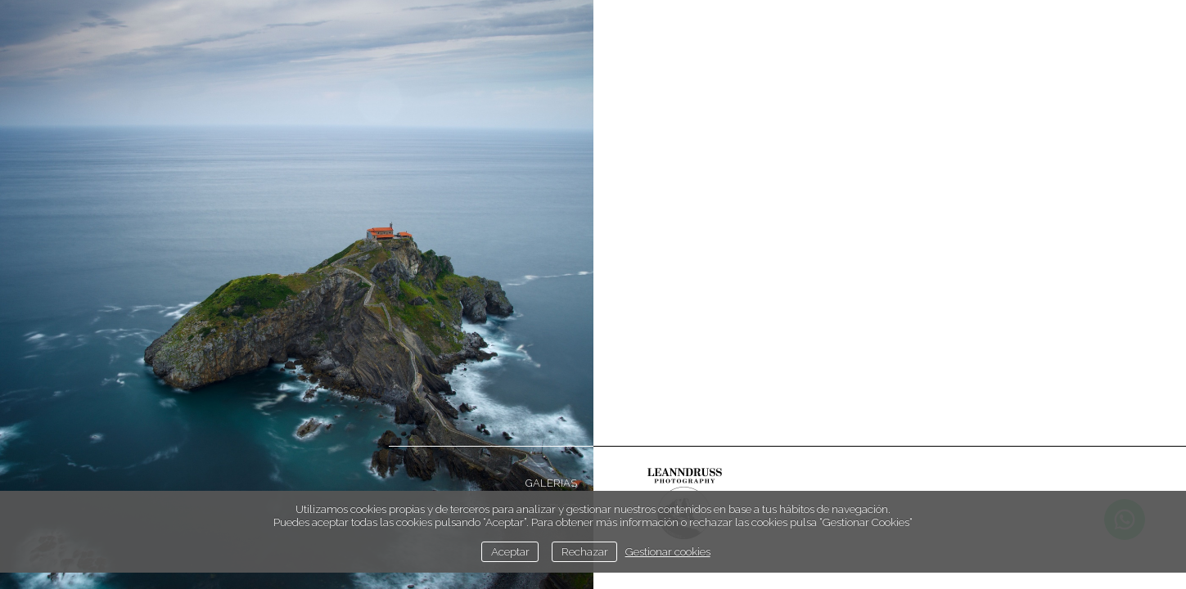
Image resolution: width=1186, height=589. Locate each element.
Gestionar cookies (667, 551)
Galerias (551, 483)
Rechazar (584, 551)
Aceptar (510, 551)
